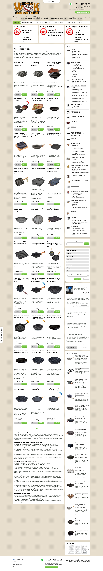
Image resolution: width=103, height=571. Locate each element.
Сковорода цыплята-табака (79, 64)
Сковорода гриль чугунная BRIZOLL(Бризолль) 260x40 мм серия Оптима (38, 279)
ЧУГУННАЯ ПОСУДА (18, 46)
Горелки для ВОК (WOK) (78, 90)
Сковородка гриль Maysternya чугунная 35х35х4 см (53, 209)
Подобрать (78, 279)
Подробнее (18, 94)
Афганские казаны (76, 59)
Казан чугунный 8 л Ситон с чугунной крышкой (82, 443)
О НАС (61, 22)
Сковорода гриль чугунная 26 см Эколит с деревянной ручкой (38, 389)
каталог (15, 561)
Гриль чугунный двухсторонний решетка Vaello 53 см (37, 64)
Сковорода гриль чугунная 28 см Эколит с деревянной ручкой (54, 389)
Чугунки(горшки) (76, 73)
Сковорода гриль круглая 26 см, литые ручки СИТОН (54, 316)
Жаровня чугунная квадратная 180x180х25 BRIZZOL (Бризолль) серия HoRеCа (21, 135)
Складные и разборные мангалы (80, 222)
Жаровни (74, 71)
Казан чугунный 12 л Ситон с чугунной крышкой (82, 405)
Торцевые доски (76, 167)
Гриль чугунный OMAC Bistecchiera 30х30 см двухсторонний (20, 243)
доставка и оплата (17, 564)
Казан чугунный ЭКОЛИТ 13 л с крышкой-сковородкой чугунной (81, 456)
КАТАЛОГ (16, 22)
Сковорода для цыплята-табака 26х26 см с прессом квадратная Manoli (54, 170)
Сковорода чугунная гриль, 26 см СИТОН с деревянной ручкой (21, 279)
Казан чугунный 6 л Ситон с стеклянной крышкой (82, 417)
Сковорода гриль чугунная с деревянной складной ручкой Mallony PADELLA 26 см (54, 244)
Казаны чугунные (76, 51)
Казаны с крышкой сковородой (80, 54)
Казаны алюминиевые (77, 53)
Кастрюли (74, 70)
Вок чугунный (75, 82)
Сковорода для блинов (78, 68)
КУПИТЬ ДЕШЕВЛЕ (71, 22)
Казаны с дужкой (76, 56)
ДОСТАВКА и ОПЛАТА (27, 22)
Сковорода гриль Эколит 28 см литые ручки (37, 351)
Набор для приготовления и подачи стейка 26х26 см (38, 99)
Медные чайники (76, 150)
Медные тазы (75, 145)
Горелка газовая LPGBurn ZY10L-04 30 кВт (81, 394)
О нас (14, 567)
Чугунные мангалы (76, 223)
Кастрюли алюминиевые (78, 162)
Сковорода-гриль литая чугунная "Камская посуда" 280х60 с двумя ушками (38, 317)
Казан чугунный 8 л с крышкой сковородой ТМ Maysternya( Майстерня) (81, 431)
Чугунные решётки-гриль (78, 228)
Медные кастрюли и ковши (78, 154)
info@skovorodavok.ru (20, 559)
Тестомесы (74, 204)
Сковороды (75, 159)
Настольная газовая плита (78, 93)
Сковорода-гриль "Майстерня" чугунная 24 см (37, 135)
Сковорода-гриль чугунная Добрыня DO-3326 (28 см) (21, 316)
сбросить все (86, 279)
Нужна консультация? (1, 333)
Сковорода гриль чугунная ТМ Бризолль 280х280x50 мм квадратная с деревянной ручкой (21, 171)
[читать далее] (84, 305)
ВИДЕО (80, 22)
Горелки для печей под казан (79, 92)
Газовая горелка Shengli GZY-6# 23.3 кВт (81, 380)
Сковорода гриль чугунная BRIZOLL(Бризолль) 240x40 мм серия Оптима (38, 243)
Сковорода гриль (76, 67)
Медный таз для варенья (81, 493)
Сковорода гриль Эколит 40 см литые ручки (21, 388)
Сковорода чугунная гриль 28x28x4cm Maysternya (54, 134)
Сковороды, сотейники (77, 148)
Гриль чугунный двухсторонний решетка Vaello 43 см (20, 64)
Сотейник (74, 74)
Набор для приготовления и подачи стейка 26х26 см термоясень (54, 64)
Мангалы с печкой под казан (79, 220)
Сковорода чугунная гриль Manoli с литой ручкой (38, 169)
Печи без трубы (76, 108)
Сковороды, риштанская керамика (80, 172)
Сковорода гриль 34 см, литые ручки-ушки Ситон (21, 351)
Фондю (74, 76)
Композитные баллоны (77, 193)
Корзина (51, 1)
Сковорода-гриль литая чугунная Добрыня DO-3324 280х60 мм (53, 279)
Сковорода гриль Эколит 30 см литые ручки (53, 351)
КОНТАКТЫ (47, 22)
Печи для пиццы (76, 202)
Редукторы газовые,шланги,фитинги (78, 196)
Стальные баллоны (76, 194)
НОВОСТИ (38, 22)
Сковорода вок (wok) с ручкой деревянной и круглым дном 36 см (81, 506)
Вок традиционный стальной (79, 81)
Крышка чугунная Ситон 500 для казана (81, 482)
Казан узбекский (76, 57)
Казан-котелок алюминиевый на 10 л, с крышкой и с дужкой (81, 469)
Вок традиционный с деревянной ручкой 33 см (81, 355)
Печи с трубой (75, 106)
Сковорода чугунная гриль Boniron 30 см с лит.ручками (21, 209)
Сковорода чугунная (77, 65)
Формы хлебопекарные (78, 161)
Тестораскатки (75, 205)
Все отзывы (84, 347)
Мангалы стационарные (78, 219)
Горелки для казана (77, 89)
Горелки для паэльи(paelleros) (79, 101)
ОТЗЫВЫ (55, 22)
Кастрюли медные (76, 147)
